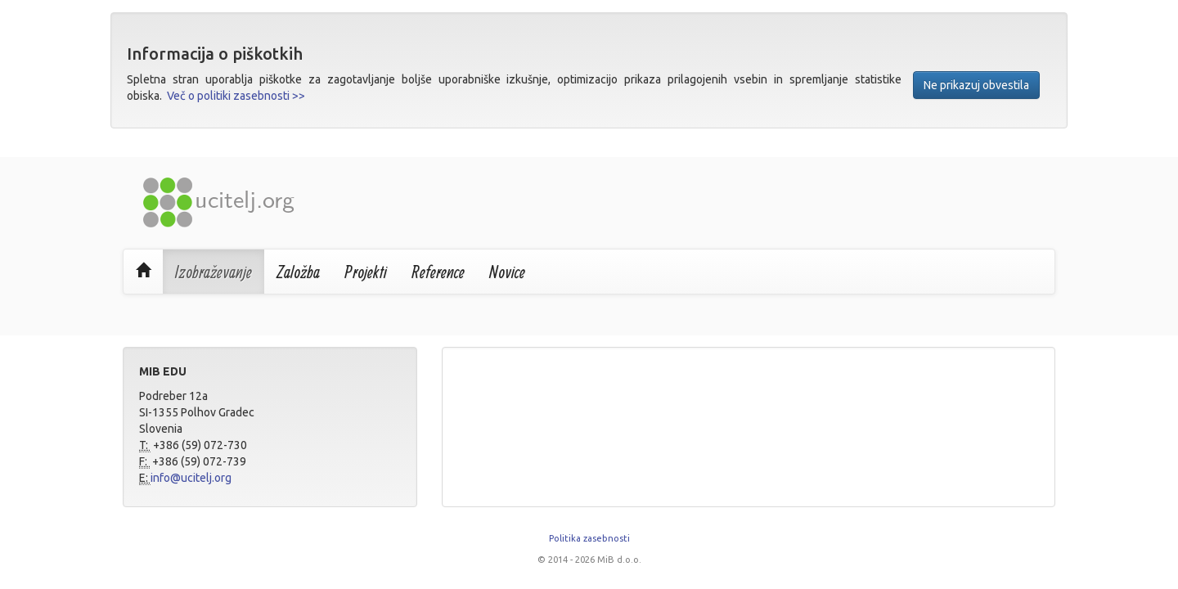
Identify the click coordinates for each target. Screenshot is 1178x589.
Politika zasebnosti (589, 538)
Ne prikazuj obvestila (976, 85)
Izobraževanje (213, 271)
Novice (507, 271)
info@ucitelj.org (191, 477)
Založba (298, 271)
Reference (438, 271)
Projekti (365, 271)
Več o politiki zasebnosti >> (236, 95)
